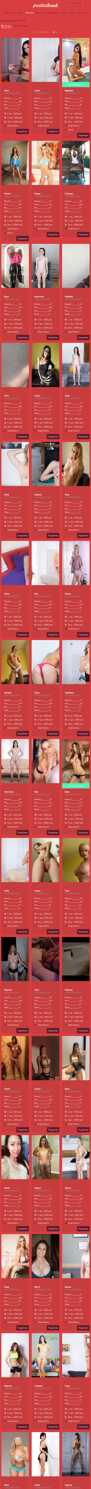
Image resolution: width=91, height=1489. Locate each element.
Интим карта (83, 12)
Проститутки (9, 12)
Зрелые (20, 12)
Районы (65, 12)
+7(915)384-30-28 (12, 196)
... (50, 32)
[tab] (6, 26)
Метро (73, 12)
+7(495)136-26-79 (73, 93)
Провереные (54, 12)
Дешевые (29, 12)
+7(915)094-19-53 (12, 93)
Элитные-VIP (41, 12)
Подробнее (23, 131)
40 (53, 32)
